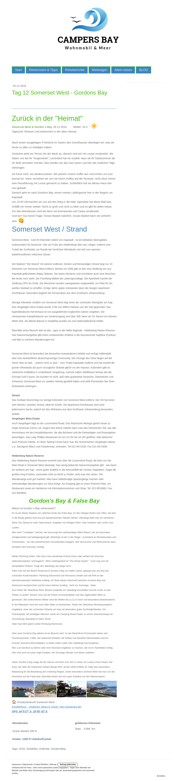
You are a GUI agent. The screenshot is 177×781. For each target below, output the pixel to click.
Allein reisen (123, 70)
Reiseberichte (75, 70)
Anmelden (161, 776)
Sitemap (53, 764)
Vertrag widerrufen (68, 764)
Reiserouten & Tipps (43, 70)
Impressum (16, 764)
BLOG (143, 70)
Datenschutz (28, 764)
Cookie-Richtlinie (41, 764)
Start (18, 70)
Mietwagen (99, 70)
